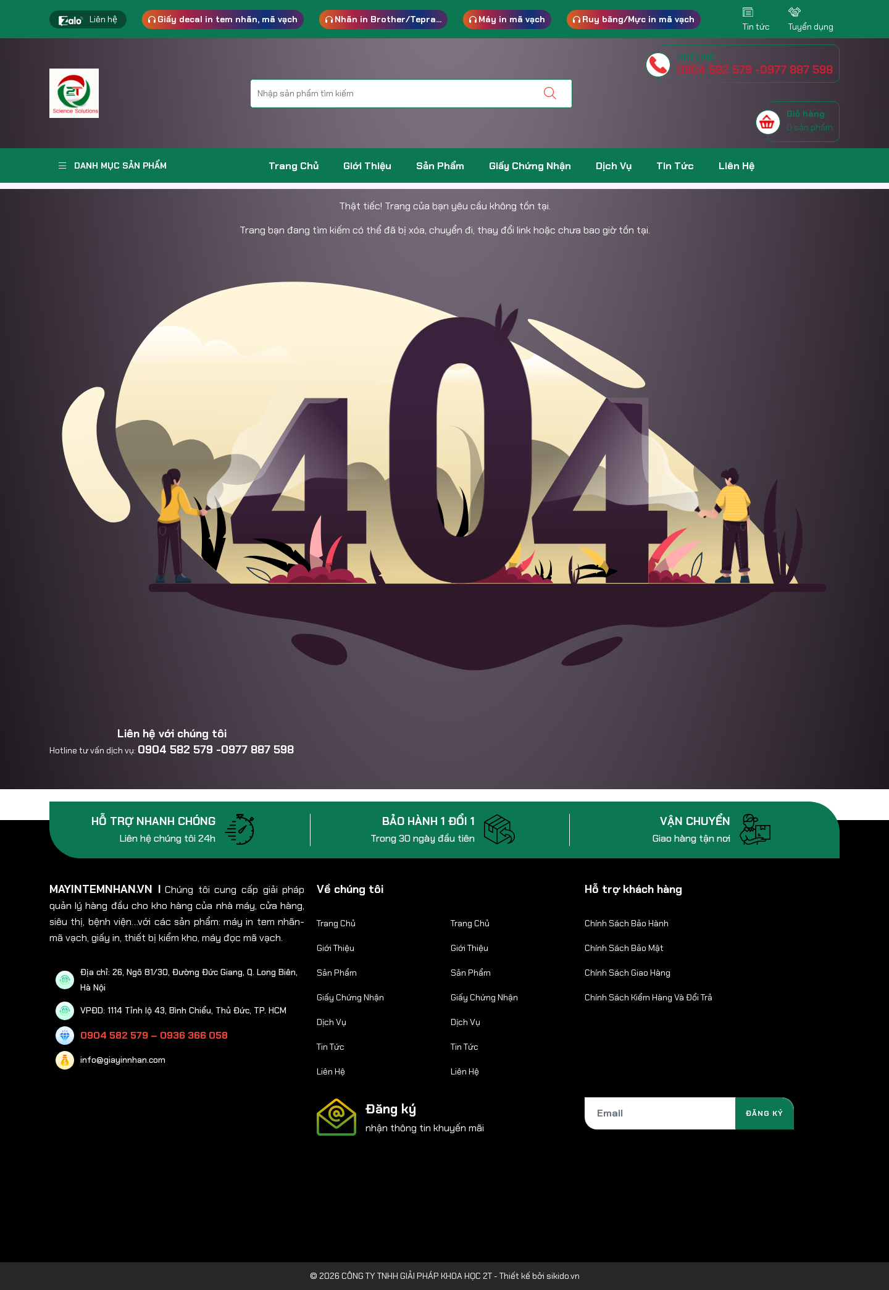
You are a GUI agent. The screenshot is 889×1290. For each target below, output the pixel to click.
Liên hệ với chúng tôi (172, 733)
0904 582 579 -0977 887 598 (216, 749)
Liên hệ (103, 19)
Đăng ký (764, 1113)
